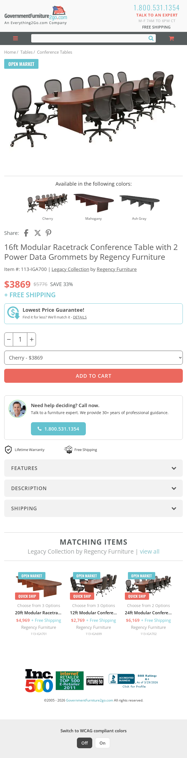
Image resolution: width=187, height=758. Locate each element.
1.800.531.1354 (157, 7)
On (102, 743)
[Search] (151, 38)
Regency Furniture (117, 269)
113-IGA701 (39, 634)
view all (149, 551)
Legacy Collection (70, 269)
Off (84, 743)
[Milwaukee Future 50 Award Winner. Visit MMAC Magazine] (94, 680)
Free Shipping (156, 27)
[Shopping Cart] (171, 38)
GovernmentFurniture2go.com (89, 700)
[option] (38, 605)
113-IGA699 (94, 634)
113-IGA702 (148, 634)
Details (80, 317)
